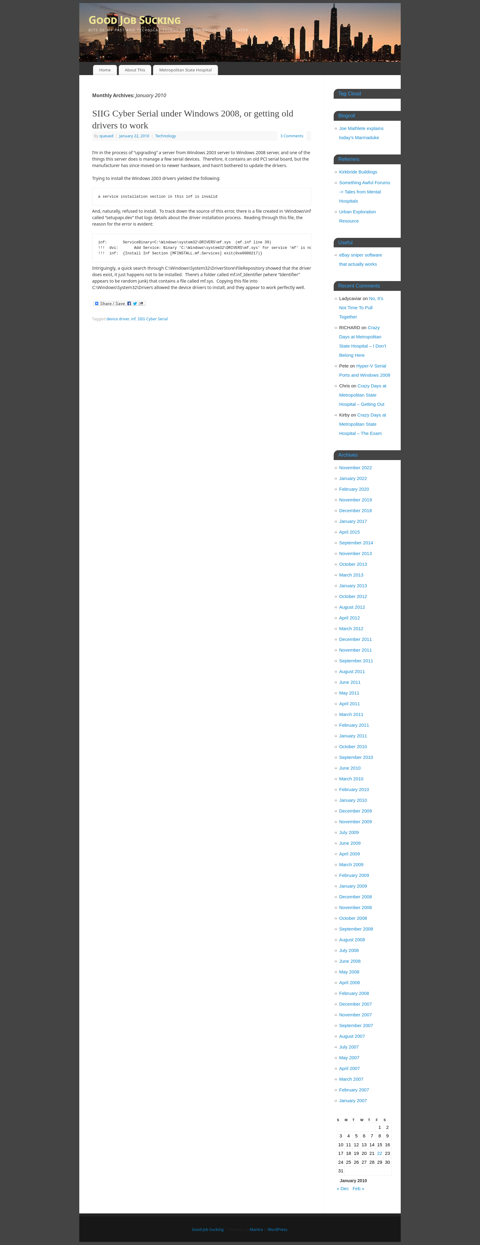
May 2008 (349, 971)
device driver (118, 319)
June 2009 (350, 843)
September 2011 (356, 660)
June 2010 (350, 768)
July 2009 (349, 832)
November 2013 (355, 553)
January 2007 (353, 1100)
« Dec (343, 1188)
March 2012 (351, 628)
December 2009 (355, 810)
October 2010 (353, 746)
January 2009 (353, 886)
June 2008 (350, 961)
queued (106, 136)
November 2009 (355, 821)
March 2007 (351, 1079)
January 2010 (353, 800)
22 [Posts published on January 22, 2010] (379, 1153)
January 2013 (353, 585)
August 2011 (352, 671)
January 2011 (353, 735)
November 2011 (355, 650)
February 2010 (354, 789)
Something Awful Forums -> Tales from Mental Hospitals (364, 192)
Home (105, 70)
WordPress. (278, 1229)
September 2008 (356, 928)
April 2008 (349, 982)
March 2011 (351, 714)
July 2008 (349, 950)
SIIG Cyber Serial (153, 319)
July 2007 (349, 1046)
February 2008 (354, 993)
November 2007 (355, 1014)
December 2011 (355, 639)
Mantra (256, 1229)
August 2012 (352, 607)
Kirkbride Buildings (358, 171)
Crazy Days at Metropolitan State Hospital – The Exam (362, 424)
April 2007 (349, 1068)
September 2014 (356, 542)
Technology (165, 136)
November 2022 (355, 467)
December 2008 (355, 896)
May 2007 (349, 1057)
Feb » (358, 1188)
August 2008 (352, 939)
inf (133, 319)
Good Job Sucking (134, 19)
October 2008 (353, 918)
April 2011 (349, 703)
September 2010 (356, 757)
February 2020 (354, 489)
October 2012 (353, 596)
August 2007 (352, 1036)
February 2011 (354, 725)
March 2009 (351, 864)
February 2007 (354, 1089)
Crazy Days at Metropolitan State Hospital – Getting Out (362, 395)
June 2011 (350, 682)
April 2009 (349, 853)
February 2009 (354, 875)
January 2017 (353, 521)
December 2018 (355, 510)
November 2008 (355, 907)
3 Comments (291, 136)
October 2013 (353, 564)
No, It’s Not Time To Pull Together (361, 307)
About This (135, 70)
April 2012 (349, 617)
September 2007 (356, 1025)
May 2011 (349, 692)
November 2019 (355, 499)
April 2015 (349, 532)
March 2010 (351, 778)
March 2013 (351, 574)
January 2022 (353, 478)
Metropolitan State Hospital (185, 70)
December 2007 (355, 1004)
